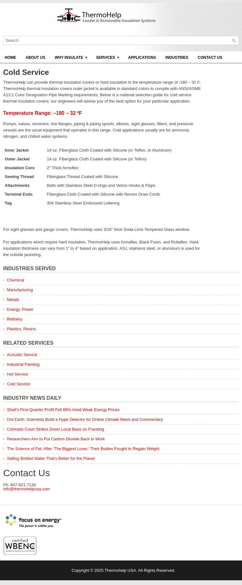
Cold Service (18, 384)
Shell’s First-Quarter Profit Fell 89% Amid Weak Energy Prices (63, 409)
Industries (176, 57)
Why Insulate (73, 55)
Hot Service (17, 374)
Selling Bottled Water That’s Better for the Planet (51, 458)
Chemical (15, 280)
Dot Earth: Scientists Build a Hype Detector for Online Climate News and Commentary (85, 419)
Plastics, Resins (21, 328)
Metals (13, 299)
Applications (142, 57)
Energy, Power (20, 309)
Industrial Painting (23, 364)
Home (10, 57)
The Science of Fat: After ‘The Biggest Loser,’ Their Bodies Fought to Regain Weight (83, 448)
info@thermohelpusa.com (26, 489)
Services (109, 55)
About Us (35, 57)
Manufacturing (20, 289)
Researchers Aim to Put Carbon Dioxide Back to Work (56, 439)
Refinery (14, 319)
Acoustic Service (22, 354)
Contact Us (210, 57)
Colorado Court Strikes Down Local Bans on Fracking (55, 429)
